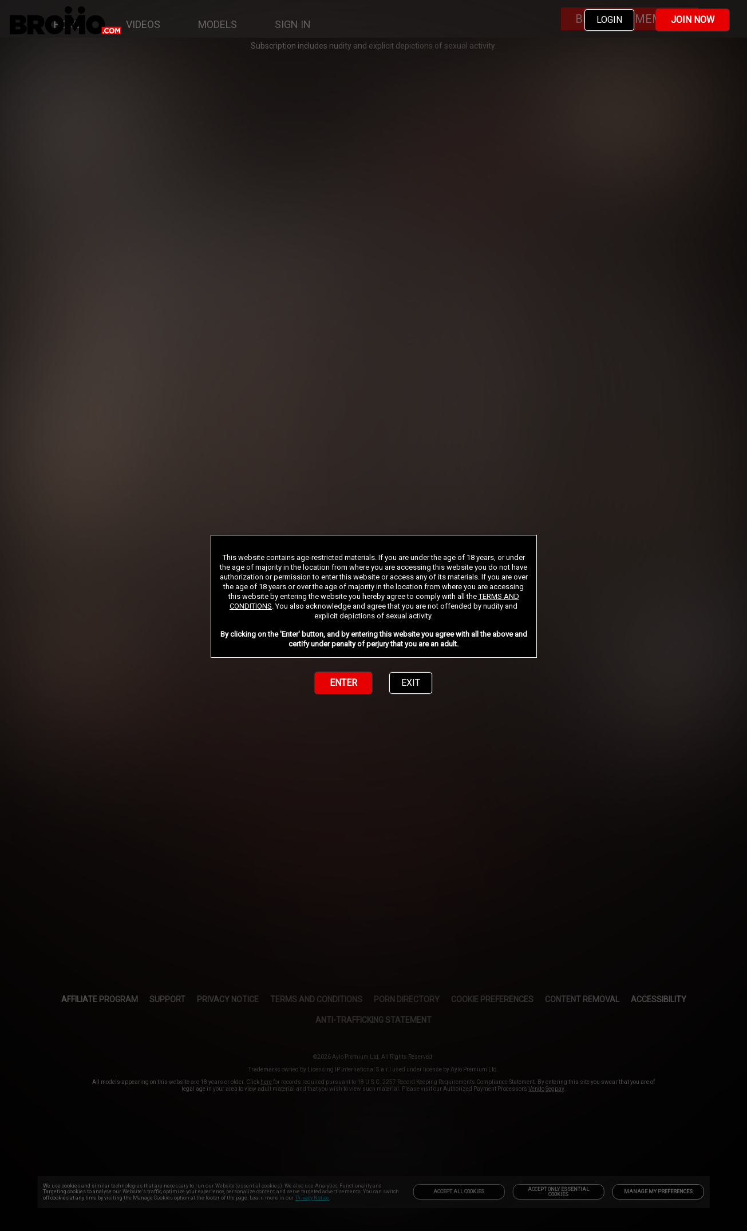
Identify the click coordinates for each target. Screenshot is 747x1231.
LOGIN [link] (609, 19)
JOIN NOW (692, 19)
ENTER (343, 682)
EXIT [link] (410, 682)
